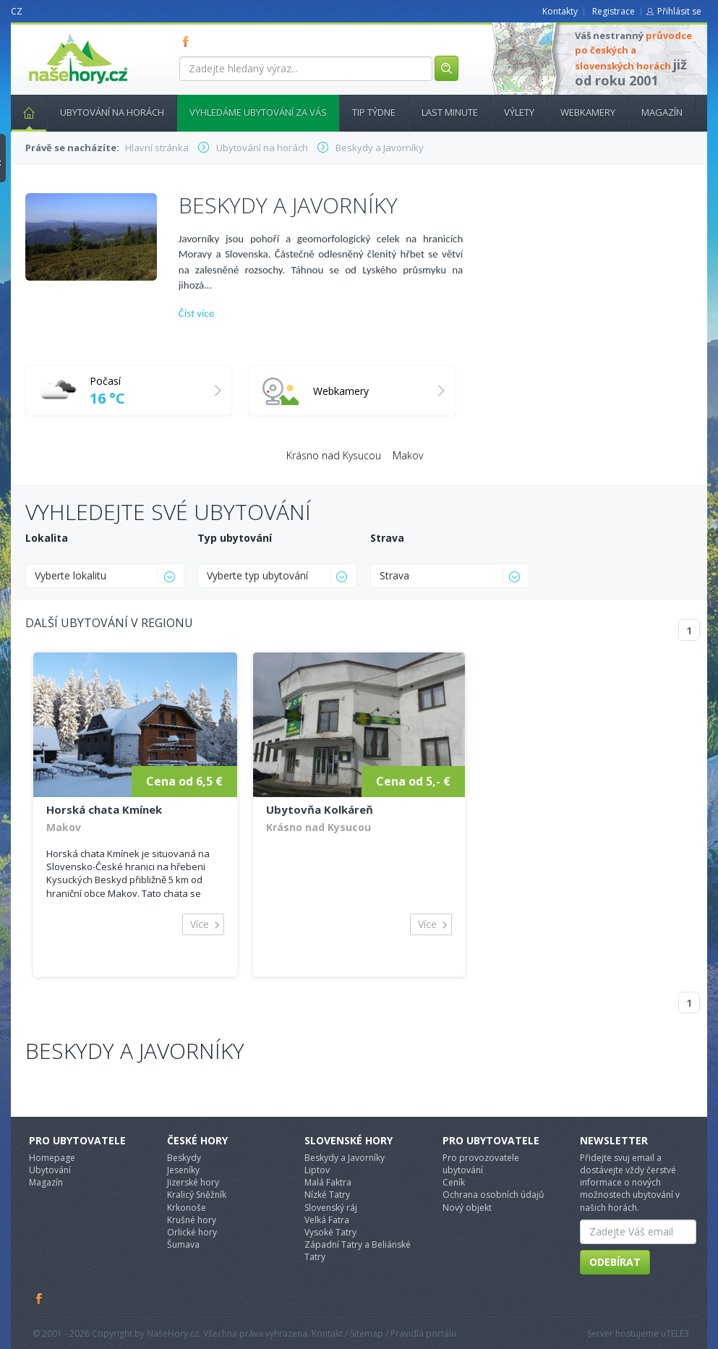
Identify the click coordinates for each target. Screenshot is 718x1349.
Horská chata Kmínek (104, 809)
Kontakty (560, 11)
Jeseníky (183, 1170)
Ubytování (50, 1170)
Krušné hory (191, 1220)
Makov (408, 455)
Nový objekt (467, 1207)
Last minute (450, 112)
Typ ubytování (234, 538)
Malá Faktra (327, 1182)
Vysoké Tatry (330, 1232)
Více (199, 924)
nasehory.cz (52, 34)
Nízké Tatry (327, 1194)
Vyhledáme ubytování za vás (258, 112)
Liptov (317, 1170)
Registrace (613, 11)
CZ (16, 11)
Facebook (39, 1298)
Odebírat (615, 1262)
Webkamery (587, 112)
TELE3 (677, 1333)
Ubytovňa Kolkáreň (319, 809)
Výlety (519, 112)
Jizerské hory (193, 1182)
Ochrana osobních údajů (493, 1194)
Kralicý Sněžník (196, 1194)
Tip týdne (374, 112)
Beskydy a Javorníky (134, 1050)
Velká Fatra (326, 1220)
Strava (387, 538)
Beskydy (184, 1158)
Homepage (52, 1158)
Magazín (662, 112)
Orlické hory (192, 1232)
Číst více (197, 313)
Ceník (454, 1182)
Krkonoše (186, 1207)
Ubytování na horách (112, 112)
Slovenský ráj (330, 1207)
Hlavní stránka (23, 112)
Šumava (183, 1244)
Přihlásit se (679, 11)
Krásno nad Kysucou (333, 455)
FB (189, 41)
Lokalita (46, 538)
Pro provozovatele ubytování (481, 1164)
